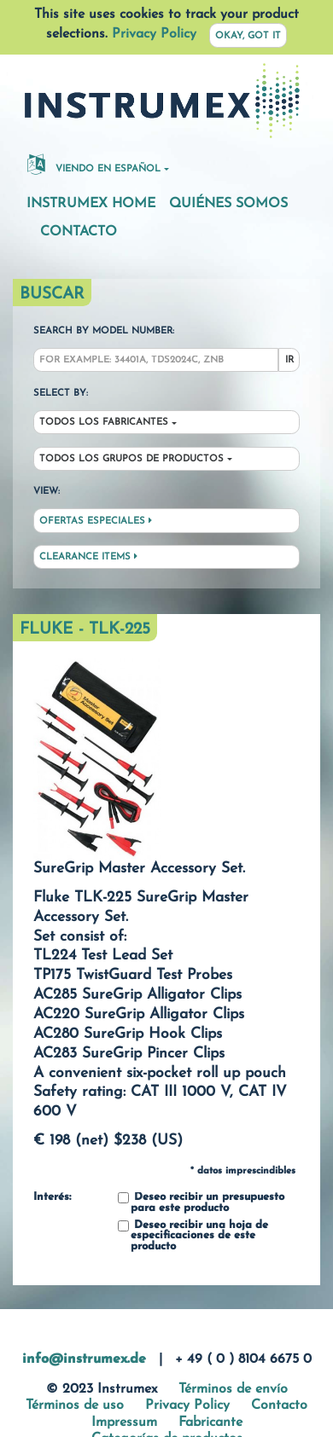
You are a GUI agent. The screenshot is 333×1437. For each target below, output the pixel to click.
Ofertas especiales (95, 521)
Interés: (52, 1197)
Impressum (124, 1422)
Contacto (78, 232)
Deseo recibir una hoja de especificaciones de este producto (193, 1236)
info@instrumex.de (84, 1359)
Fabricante (210, 1422)
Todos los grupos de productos (131, 459)
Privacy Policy (154, 34)
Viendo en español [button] (94, 164)
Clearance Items (88, 557)
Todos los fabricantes (103, 422)
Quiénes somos (228, 204)
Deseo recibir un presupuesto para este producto (201, 1203)
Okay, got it (248, 36)
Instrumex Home (90, 204)
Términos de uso (75, 1405)
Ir (289, 360)
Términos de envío (233, 1389)
